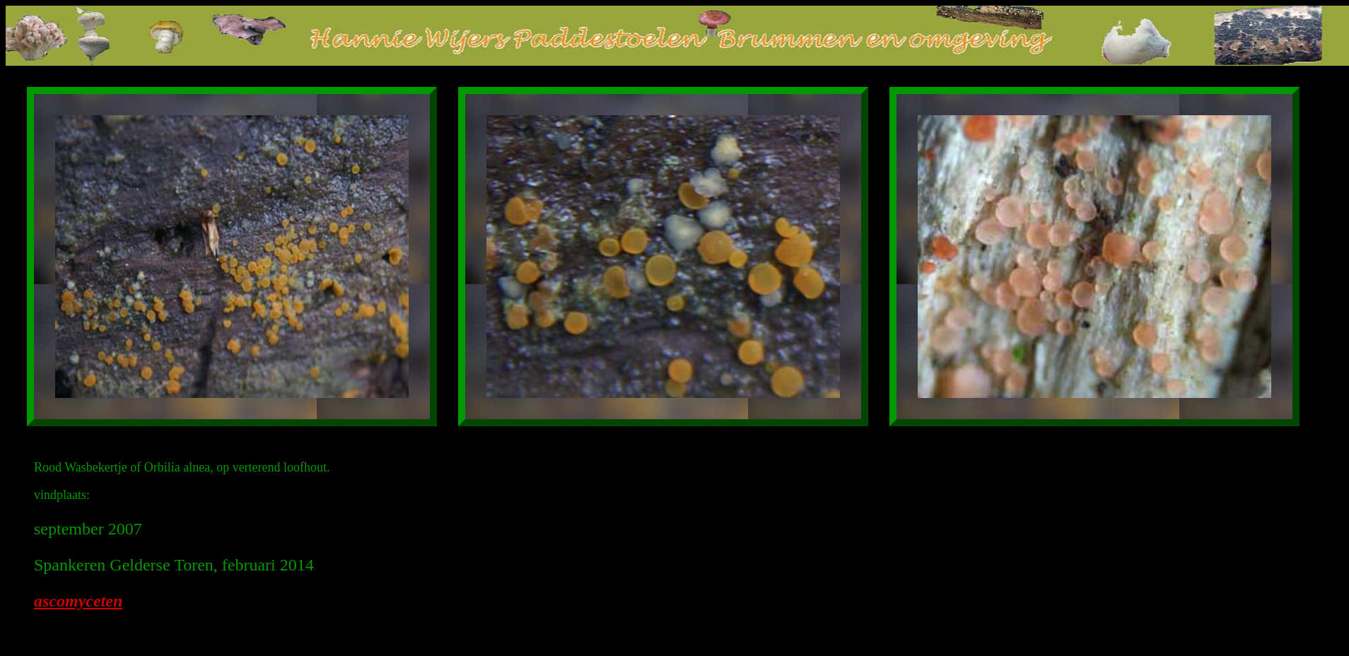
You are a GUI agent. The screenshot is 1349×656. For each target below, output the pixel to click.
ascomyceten (78, 601)
